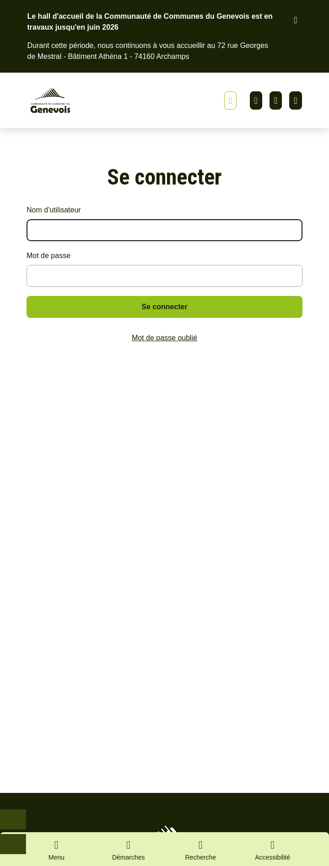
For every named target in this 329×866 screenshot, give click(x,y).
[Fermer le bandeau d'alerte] (295, 20)
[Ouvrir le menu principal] (57, 849)
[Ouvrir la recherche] (201, 849)
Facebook (276, 100)
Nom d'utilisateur (54, 210)
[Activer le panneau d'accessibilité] (272, 852)
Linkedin (256, 100)
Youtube (295, 100)
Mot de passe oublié (164, 338)
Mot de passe (48, 255)
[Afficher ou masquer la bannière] (230, 100)
